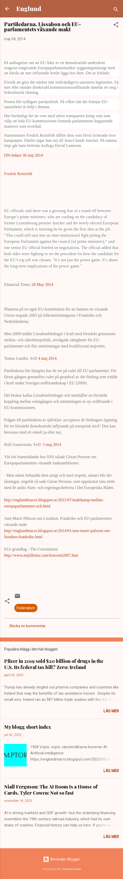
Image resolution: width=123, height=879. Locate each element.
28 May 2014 (42, 284)
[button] (116, 25)
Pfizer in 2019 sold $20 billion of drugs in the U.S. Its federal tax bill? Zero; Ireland (54, 664)
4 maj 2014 (47, 358)
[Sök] (116, 10)
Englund (28, 9)
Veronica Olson (72, 869)
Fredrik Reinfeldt (19, 174)
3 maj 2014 (52, 444)
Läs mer (111, 711)
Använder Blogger (61, 859)
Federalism (26, 608)
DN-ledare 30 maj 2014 (23, 155)
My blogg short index (27, 727)
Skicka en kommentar (27, 626)
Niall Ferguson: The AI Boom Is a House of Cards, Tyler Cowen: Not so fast (51, 790)
